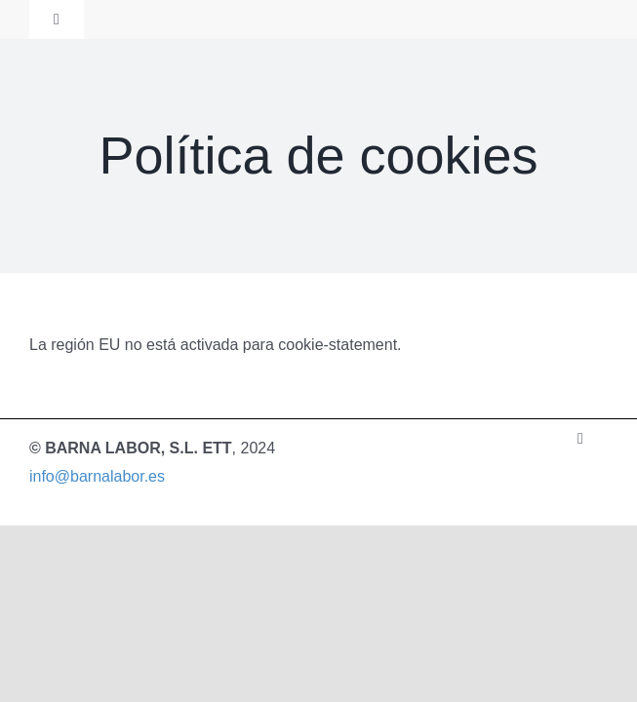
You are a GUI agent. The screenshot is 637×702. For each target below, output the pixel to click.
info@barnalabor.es (97, 476)
